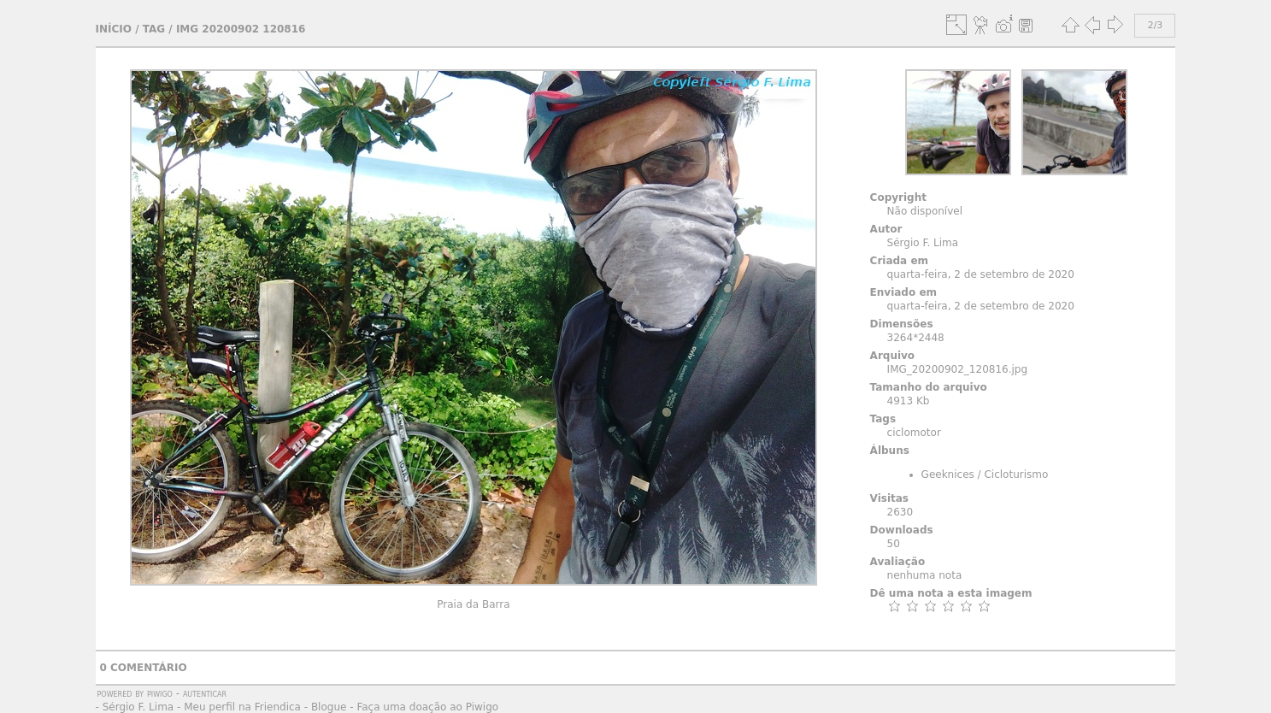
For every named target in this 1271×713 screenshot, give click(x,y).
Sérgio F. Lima (138, 707)
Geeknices (947, 474)
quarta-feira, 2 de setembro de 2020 (980, 274)
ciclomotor (914, 433)
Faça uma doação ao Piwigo (427, 707)
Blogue (329, 707)
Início (114, 29)
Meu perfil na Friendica (242, 707)
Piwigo (160, 693)
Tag (154, 29)
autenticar (205, 693)
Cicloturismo (1016, 474)
